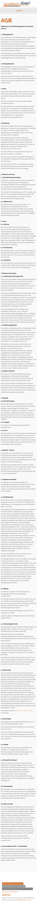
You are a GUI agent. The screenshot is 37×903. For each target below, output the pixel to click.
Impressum (14, 892)
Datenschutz (6, 892)
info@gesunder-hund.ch (23, 900)
